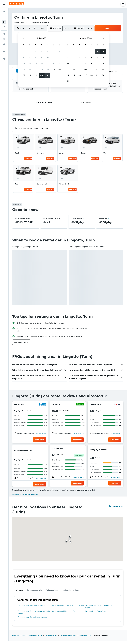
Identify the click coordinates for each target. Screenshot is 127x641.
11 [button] (53, 57)
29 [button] (35, 75)
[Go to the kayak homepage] (16, 3)
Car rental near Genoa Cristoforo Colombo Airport (34, 612)
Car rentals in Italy (51, 635)
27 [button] (24, 75)
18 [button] (53, 63)
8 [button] (35, 57)
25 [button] (53, 69)
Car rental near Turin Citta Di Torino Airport (67, 605)
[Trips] (4, 51)
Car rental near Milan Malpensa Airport (32, 605)
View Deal (28, 158)
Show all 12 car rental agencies (25, 494)
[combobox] (21, 22)
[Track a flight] (4, 39)
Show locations (41, 433)
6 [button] (23, 57)
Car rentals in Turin (85, 635)
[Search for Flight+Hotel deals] (4, 27)
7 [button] (29, 57)
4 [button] (53, 51)
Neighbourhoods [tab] (52, 590)
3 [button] (47, 51)
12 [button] (59, 57)
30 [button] (41, 75)
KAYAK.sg (15, 635)
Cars (23, 635)
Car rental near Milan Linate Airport (64, 611)
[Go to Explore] (4, 34)
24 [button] (47, 69)
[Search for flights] (4, 11)
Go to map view (115, 506)
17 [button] (47, 63)
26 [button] (59, 69)
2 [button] (41, 51)
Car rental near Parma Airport (96, 611)
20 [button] (23, 69)
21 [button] (30, 69)
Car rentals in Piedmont (68, 635)
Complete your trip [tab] (34, 590)
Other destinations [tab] (71, 590)
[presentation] (106, 396)
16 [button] (42, 63)
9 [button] (41, 57)
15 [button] (36, 63)
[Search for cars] (4, 21)
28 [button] (30, 75)
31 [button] (47, 75)
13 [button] (24, 63)
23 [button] (41, 69)
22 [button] (35, 69)
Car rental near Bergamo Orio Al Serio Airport (99, 606)
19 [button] (59, 63)
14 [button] (30, 63)
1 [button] (35, 51)
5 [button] (59, 51)
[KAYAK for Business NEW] (4, 44)
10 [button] (48, 57)
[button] (4, 4)
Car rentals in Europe (35, 635)
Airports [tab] (19, 590)
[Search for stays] (4, 16)
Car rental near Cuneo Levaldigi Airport (33, 617)
